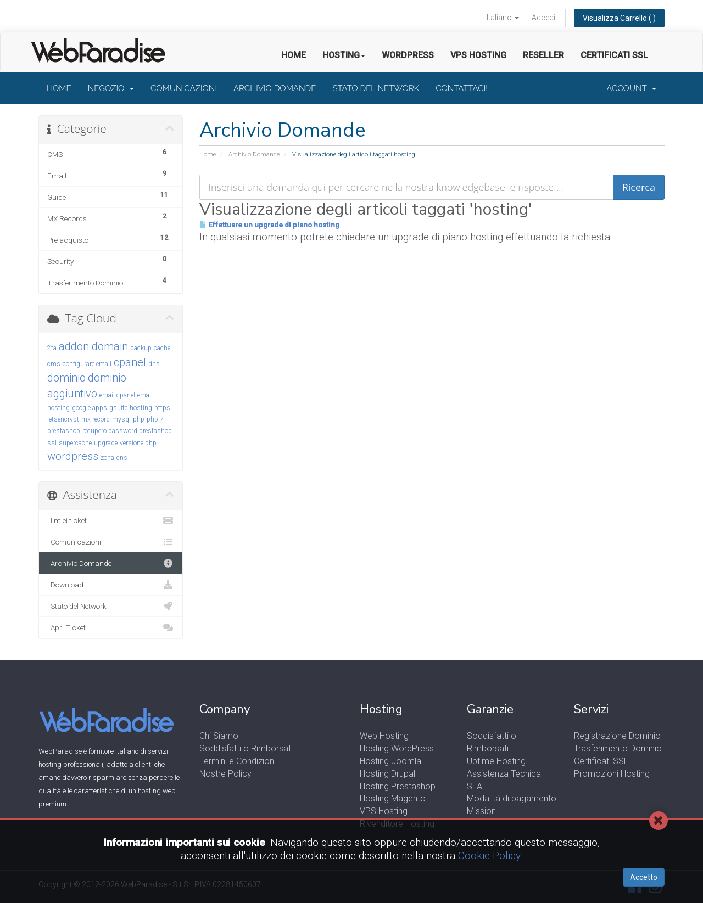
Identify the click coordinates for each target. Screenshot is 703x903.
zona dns (114, 458)
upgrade (106, 443)
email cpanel (117, 395)
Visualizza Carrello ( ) (619, 18)
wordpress (72, 456)
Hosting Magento (393, 798)
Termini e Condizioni (237, 761)
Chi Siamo (218, 736)
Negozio (111, 88)
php (138, 419)
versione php (138, 443)
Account (631, 88)
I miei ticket (110, 520)
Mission (481, 811)
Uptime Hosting (496, 761)
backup (141, 348)
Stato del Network (375, 88)
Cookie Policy (489, 855)
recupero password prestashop (127, 431)
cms (53, 364)
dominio (66, 377)
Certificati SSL (614, 55)
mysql (121, 419)
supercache (75, 443)
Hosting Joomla (390, 761)
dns (154, 364)
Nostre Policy (225, 774)
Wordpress (408, 55)
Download (110, 584)
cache (162, 348)
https (162, 408)
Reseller (543, 55)
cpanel (130, 362)
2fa (52, 348)
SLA (474, 786)
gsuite (118, 408)
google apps (89, 408)
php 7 (155, 419)
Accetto (643, 877)
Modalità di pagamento (511, 798)
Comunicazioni (183, 88)
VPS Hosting (478, 55)
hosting (141, 408)
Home (293, 55)
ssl (52, 443)
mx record (95, 419)
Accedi (543, 17)
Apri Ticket (110, 627)
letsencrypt (63, 419)
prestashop (63, 431)
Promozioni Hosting (612, 774)
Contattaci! (462, 88)
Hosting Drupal (387, 774)
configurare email (87, 364)
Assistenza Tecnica (504, 774)
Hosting (343, 55)
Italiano (503, 17)
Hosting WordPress (397, 748)
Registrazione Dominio (617, 736)
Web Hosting (384, 736)
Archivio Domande (274, 88)
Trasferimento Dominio (618, 748)
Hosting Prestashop (398, 786)
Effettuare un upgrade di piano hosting (269, 225)
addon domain (93, 346)
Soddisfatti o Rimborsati (246, 748)
